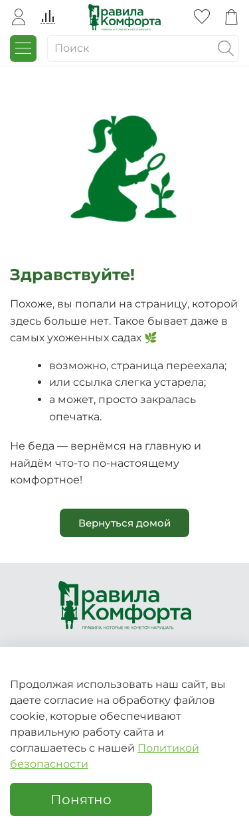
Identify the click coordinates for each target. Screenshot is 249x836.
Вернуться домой (124, 523)
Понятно (81, 799)
